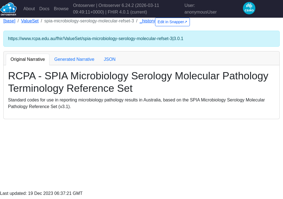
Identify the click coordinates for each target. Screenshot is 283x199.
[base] (9, 21)
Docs (44, 8)
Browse (61, 8)
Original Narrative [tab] (28, 59)
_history (147, 21)
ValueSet (30, 21)
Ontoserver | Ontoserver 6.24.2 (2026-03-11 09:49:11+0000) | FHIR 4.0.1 (116, 8)
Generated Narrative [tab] (74, 59)
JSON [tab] (110, 59)
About (29, 8)
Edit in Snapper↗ (172, 22)
